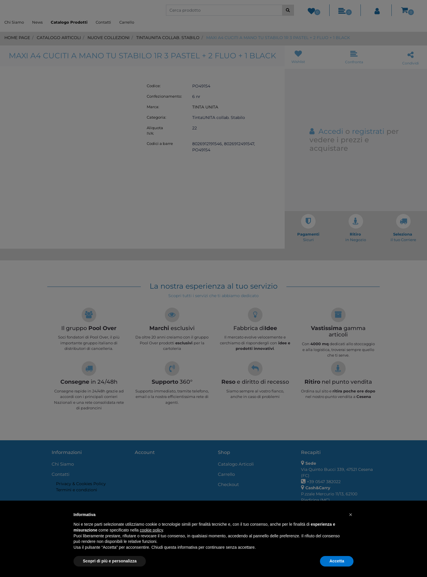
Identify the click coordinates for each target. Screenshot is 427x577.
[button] (350, 514)
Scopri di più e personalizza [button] (109, 561)
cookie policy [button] (151, 530)
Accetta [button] (336, 561)
